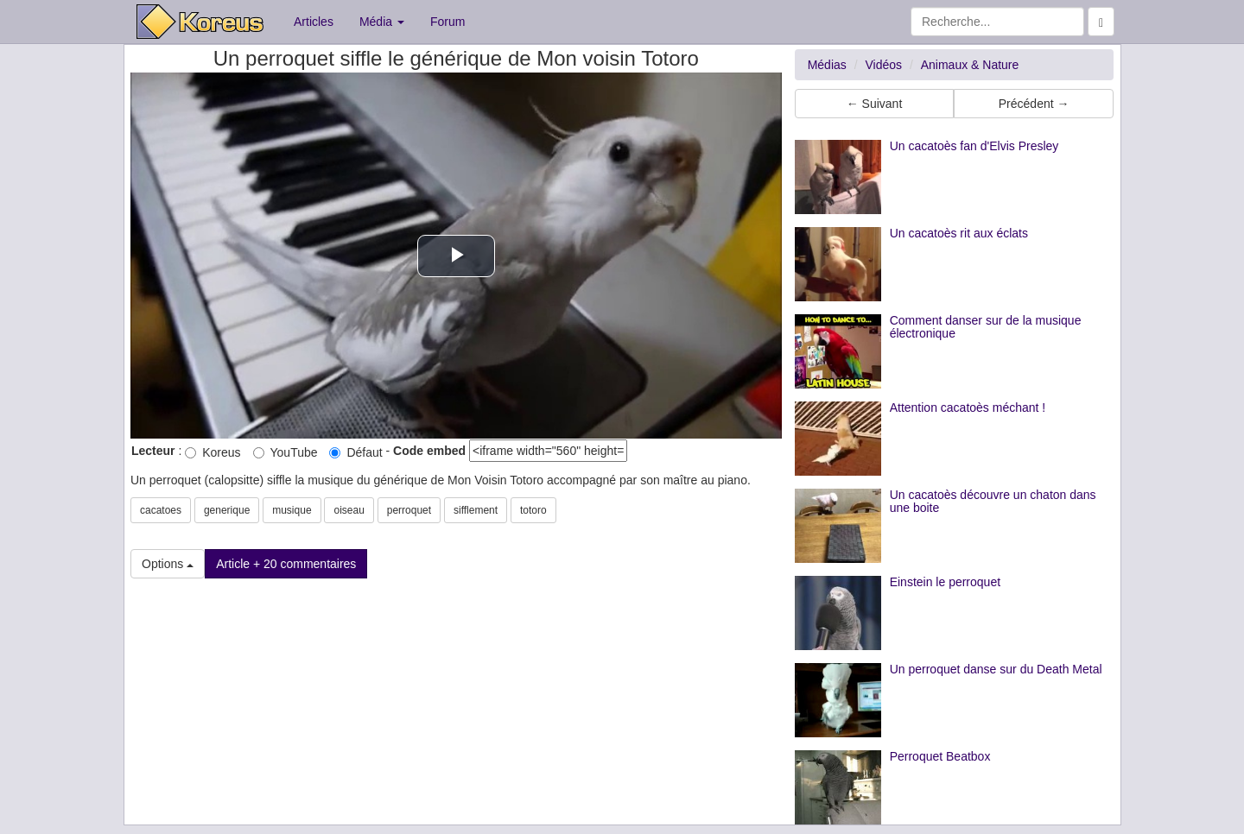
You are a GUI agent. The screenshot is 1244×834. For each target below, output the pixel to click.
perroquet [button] (409, 510)
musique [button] (291, 510)
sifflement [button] (476, 510)
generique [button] (227, 510)
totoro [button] (533, 510)
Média (381, 21)
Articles (313, 21)
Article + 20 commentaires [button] (286, 564)
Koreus (212, 452)
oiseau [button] (348, 510)
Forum (447, 21)
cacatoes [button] (160, 510)
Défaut (355, 452)
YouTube (285, 452)
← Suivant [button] (875, 104)
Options (168, 564)
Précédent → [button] (1034, 104)
